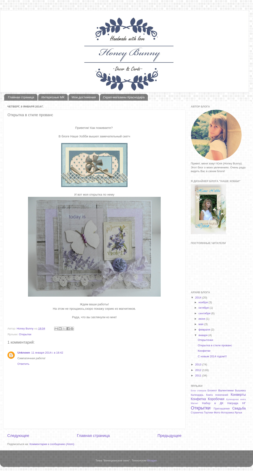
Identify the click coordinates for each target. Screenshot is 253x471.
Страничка (197, 412)
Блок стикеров (198, 390)
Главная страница (21, 97)
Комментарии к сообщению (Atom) (51, 444)
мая (201, 324)
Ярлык (238, 412)
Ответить (23, 363)
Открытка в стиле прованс (215, 345)
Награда (232, 403)
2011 (198, 375)
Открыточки (205, 340)
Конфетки (204, 350)
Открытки (25, 334)
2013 (198, 364)
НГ (244, 403)
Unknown (23, 352)
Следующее (18, 435)
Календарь (197, 394)
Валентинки (226, 390)
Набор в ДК (212, 403)
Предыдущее (169, 435)
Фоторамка (227, 412)
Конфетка (198, 399)
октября (203, 307)
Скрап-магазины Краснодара (124, 97)
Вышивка (240, 390)
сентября (204, 313)
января (203, 335)
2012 (198, 370)
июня (202, 318)
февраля (204, 329)
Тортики (208, 412)
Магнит (194, 403)
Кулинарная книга (236, 399)
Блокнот (212, 390)
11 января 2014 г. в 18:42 (47, 352)
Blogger (152, 460)
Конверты (238, 394)
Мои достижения (84, 97)
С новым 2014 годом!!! (212, 356)
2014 (198, 297)
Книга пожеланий (217, 394)
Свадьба (239, 408)
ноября (203, 302)
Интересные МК (52, 97)
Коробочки (216, 399)
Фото (217, 412)
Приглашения (222, 408)
